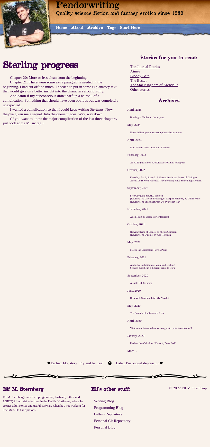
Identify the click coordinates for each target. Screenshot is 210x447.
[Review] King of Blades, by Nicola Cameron (153, 232)
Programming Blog (108, 407)
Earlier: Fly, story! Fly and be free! (77, 363)
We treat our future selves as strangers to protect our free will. (161, 328)
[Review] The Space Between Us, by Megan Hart (155, 201)
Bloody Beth (139, 76)
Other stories (140, 89)
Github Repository (108, 414)
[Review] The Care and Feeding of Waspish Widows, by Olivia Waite (165, 198)
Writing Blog (104, 401)
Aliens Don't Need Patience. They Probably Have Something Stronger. (165, 180)
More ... (132, 351)
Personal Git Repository (112, 421)
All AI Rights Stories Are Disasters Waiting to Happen (157, 162)
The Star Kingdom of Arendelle (154, 85)
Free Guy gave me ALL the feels (146, 195)
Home (61, 27)
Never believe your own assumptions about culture (156, 132)
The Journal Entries (145, 66)
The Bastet (138, 80)
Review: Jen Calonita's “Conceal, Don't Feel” (153, 343)
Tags (111, 27)
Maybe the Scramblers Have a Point (148, 250)
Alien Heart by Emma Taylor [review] (149, 216)
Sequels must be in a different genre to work (152, 268)
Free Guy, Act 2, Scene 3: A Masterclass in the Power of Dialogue (163, 177)
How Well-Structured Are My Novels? (149, 298)
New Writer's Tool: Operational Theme (150, 147)
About (77, 27)
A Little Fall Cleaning (141, 283)
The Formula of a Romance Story (147, 313)
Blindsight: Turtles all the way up (147, 117)
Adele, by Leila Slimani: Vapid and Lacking (152, 265)
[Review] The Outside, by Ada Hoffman (150, 234)
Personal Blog (104, 427)
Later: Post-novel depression (137, 363)
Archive (95, 27)
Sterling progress (40, 64)
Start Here (130, 27)
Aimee (135, 71)
